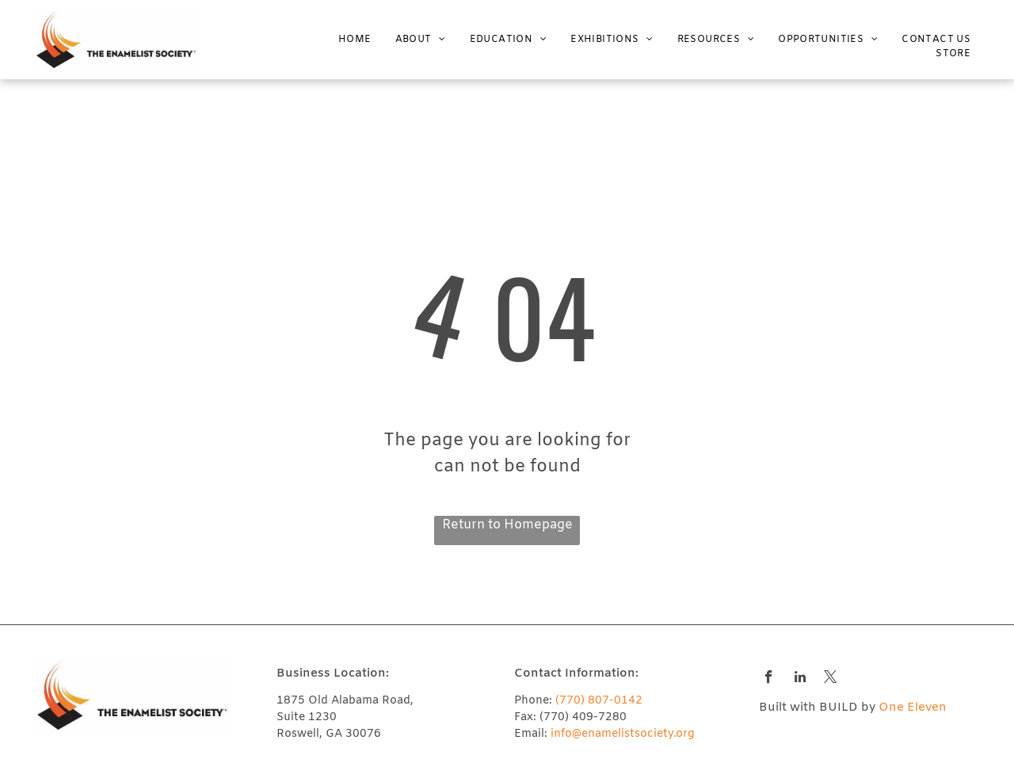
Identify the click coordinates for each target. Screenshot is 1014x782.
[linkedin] (800, 679)
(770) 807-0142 (598, 700)
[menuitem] (342, 39)
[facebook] (769, 679)
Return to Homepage (507, 525)
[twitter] (831, 679)
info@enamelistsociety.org (623, 734)
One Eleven (913, 707)
